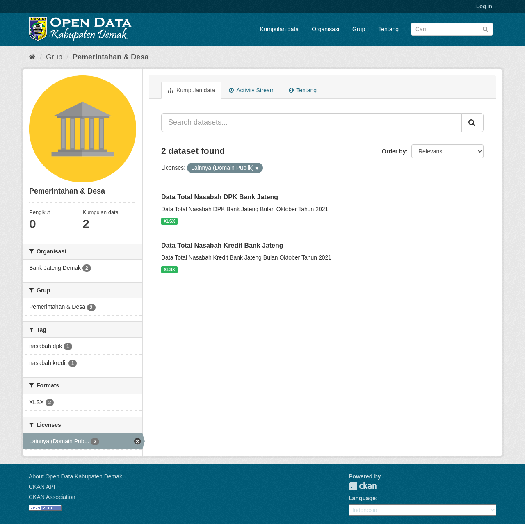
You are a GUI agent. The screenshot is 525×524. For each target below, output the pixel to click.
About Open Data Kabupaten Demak (75, 476)
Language (362, 498)
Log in (484, 6)
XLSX (169, 221)
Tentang (388, 29)
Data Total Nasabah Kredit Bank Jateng (222, 245)
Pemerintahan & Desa (110, 57)
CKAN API (42, 486)
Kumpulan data (279, 29)
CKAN (363, 485)
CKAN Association (52, 497)
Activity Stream (251, 90)
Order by (394, 151)
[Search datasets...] (311, 122)
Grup (358, 29)
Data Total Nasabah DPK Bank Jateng (219, 197)
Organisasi (325, 29)
